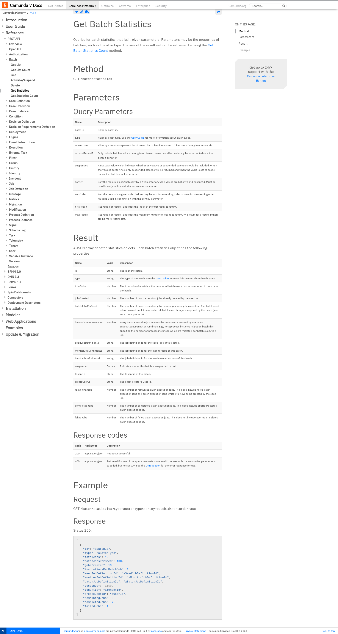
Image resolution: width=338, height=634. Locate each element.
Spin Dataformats (19, 292)
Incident (15, 178)
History (14, 168)
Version (14, 261)
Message (15, 194)
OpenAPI (15, 49)
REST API (14, 39)
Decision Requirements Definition (32, 127)
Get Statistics (20, 90)
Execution (16, 147)
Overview (15, 44)
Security (161, 6)
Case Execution (19, 106)
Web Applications (21, 321)
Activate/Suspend (23, 80)
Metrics (14, 199)
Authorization (18, 54)
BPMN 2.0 (14, 272)
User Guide (15, 26)
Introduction (16, 19)
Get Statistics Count (24, 96)
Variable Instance (21, 256)
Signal (13, 225)
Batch (13, 59)
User (12, 251)
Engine (13, 137)
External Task (18, 153)
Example (244, 50)
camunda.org (71, 630)
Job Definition (18, 189)
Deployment (17, 132)
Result (243, 43)
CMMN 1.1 (14, 282)
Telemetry (16, 241)
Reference (15, 32)
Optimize (107, 6)
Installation (16, 308)
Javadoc (13, 266)
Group (13, 163)
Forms (12, 287)
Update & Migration (22, 334)
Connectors (15, 297)
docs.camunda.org (94, 630)
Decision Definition (22, 122)
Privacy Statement (195, 630)
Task (12, 235)
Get (13, 75)
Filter (12, 158)
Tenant (13, 246)
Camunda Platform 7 (82, 6)
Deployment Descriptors (24, 303)
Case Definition (19, 101)
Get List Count (20, 70)
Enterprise (143, 6)
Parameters (246, 37)
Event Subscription (22, 142)
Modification (17, 209)
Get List (16, 65)
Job (11, 184)
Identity (14, 173)
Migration (15, 204)
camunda (156, 630)
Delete (15, 85)
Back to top (328, 630)
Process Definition (21, 215)
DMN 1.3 (13, 277)
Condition (15, 116)
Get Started (56, 6)
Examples (14, 327)
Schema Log (17, 230)
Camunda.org (237, 6)
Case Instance (18, 111)
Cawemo (125, 6)
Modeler (13, 314)
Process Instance (21, 220)
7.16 (33, 13)
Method (244, 31)
